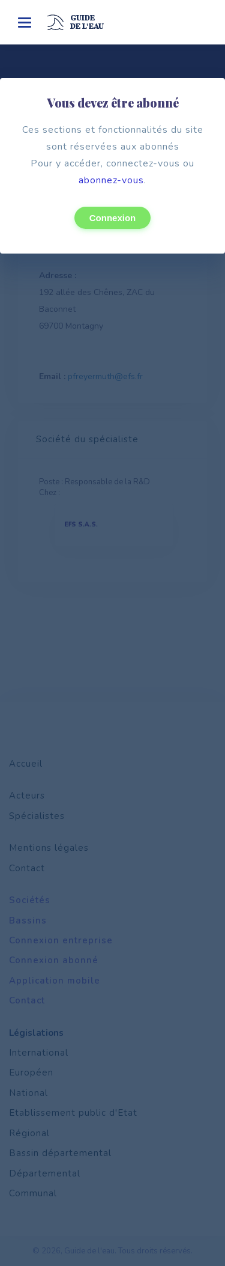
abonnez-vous (111, 180)
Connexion (112, 218)
